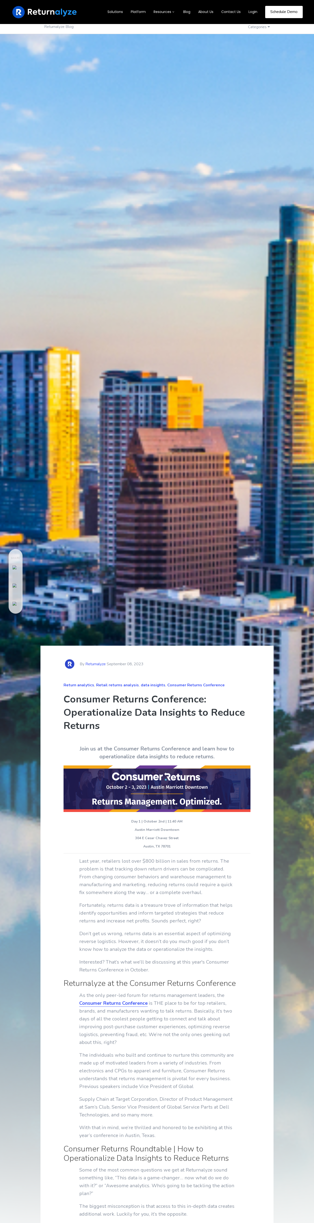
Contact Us (231, 11)
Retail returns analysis (117, 685)
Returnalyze (95, 664)
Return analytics (79, 685)
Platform (138, 11)
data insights (153, 685)
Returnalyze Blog (59, 26)
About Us (205, 11)
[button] (164, 12)
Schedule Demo (284, 11)
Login (253, 11)
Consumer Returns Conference (196, 685)
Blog (186, 11)
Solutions (115, 11)
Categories (258, 27)
